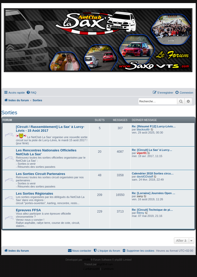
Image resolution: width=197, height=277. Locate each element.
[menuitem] (31, 93)
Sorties (9, 112)
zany (140, 196)
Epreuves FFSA (28, 210)
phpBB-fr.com (105, 264)
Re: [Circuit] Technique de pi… (152, 209)
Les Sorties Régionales (34, 193)
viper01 (142, 152)
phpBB (87, 259)
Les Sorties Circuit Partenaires (40, 174)
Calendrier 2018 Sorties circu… (153, 173)
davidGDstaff (145, 176)
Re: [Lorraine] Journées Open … (153, 193)
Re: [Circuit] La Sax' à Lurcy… (152, 149)
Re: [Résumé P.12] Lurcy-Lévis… (154, 126)
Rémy (140, 212)
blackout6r (143, 129)
